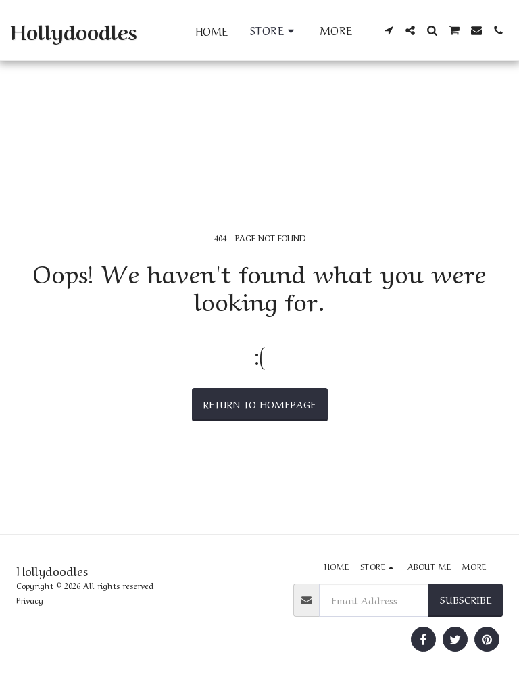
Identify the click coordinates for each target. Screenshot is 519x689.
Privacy (29, 600)
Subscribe (465, 599)
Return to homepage (259, 403)
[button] (388, 30)
